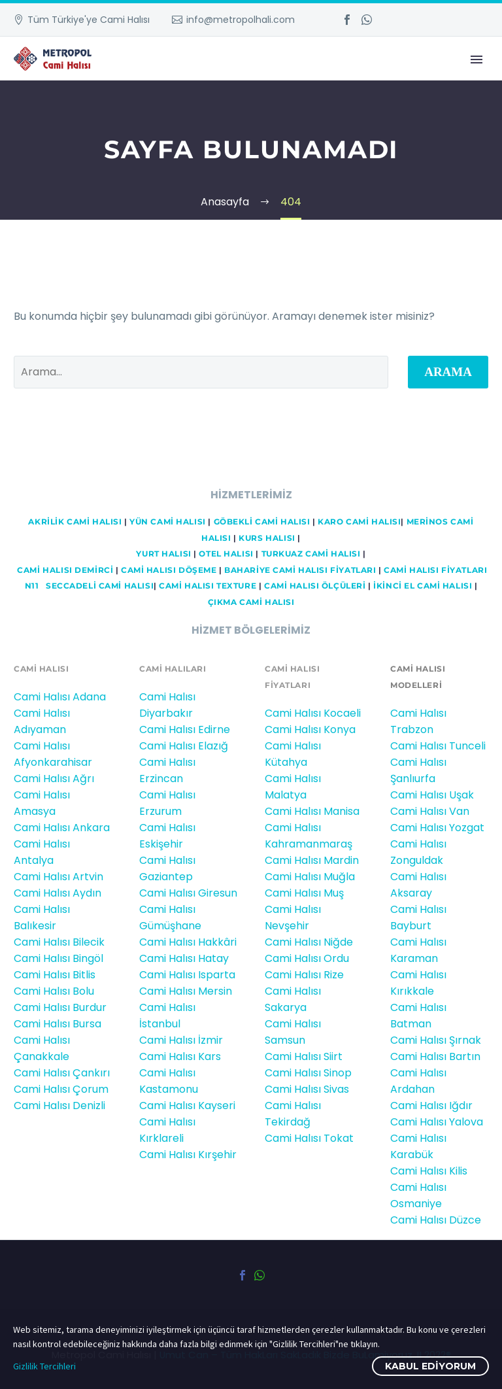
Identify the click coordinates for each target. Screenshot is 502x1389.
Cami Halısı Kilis (428, 1170)
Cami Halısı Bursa (57, 1023)
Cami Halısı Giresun (188, 892)
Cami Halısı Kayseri (187, 1105)
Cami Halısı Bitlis (54, 974)
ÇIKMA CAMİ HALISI (251, 602)
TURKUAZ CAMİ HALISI (311, 553)
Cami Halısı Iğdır (431, 1105)
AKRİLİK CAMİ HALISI (75, 521)
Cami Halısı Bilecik (59, 942)
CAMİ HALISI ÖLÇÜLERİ (315, 586)
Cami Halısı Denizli (59, 1105)
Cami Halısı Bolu (54, 991)
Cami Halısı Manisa (312, 811)
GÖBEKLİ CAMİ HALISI (262, 521)
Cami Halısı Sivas (307, 1089)
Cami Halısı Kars (180, 1056)
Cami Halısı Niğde (309, 942)
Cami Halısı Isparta (187, 974)
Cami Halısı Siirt (304, 1056)
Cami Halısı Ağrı (54, 778)
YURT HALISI (163, 553)
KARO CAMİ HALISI (359, 521)
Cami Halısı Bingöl (58, 958)
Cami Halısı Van (429, 811)
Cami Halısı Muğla (310, 876)
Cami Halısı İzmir (181, 1040)
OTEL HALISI (226, 553)
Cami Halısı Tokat (309, 1138)
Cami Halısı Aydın (57, 892)
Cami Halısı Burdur (60, 1007)
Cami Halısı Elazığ (183, 745)
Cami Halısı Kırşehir (188, 1154)
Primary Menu (476, 59)
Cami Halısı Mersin (185, 991)
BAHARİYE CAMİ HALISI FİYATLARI (300, 570)
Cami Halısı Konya (310, 729)
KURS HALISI (267, 538)
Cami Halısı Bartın (435, 1056)
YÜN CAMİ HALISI (167, 521)
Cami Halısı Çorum (61, 1089)
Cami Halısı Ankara (62, 827)
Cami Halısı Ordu (307, 958)
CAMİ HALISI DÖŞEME (168, 570)
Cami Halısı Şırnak (435, 1040)
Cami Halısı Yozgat (437, 827)
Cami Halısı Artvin (58, 876)
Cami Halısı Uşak (432, 794)
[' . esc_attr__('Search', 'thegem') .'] (201, 372)
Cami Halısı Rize (304, 974)
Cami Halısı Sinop (308, 1072)
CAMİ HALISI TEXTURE (207, 586)
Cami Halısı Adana (60, 696)
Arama (448, 372)
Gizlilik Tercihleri (44, 1366)
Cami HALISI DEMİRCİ (64, 570)
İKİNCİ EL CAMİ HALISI (422, 586)
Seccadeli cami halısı (100, 586)
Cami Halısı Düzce (435, 1219)
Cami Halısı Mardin (312, 860)
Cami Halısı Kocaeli (313, 713)
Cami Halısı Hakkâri (188, 942)
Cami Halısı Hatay (184, 958)
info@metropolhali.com (240, 19)
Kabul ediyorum (430, 1366)
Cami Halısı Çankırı (62, 1072)
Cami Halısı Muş (304, 892)
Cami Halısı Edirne (184, 729)
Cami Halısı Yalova (436, 1121)
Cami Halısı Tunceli (438, 745)
